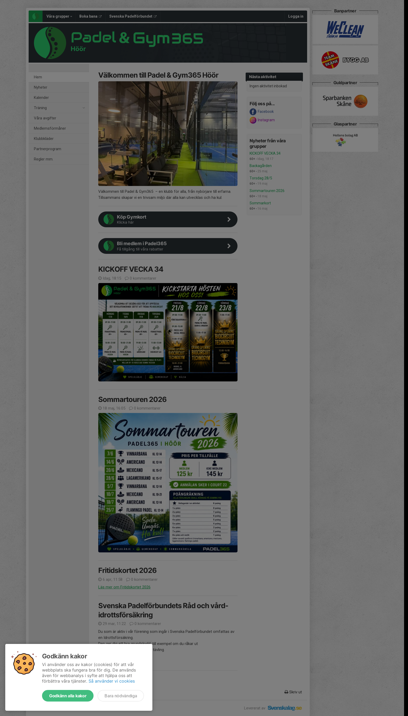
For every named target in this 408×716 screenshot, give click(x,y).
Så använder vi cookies (112, 681)
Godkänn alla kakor (67, 695)
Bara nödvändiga (121, 695)
